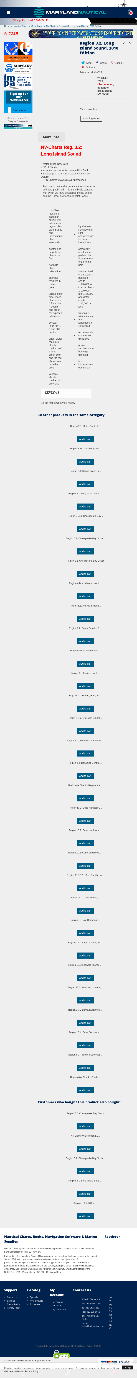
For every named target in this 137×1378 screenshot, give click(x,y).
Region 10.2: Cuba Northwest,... (85, 830)
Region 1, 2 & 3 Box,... (85, 1203)
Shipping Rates (91, 118)
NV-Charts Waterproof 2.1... (85, 1135)
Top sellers (34, 1304)
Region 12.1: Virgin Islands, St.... (85, 942)
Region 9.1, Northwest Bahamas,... (85, 740)
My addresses (59, 1309)
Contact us (11, 1297)
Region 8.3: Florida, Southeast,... (85, 1054)
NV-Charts (51, 26)
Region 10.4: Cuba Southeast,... (85, 1032)
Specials (33, 1297)
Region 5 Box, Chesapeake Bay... (85, 516)
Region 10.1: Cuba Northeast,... (85, 807)
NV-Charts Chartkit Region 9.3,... (85, 785)
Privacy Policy (13, 1308)
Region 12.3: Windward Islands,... (85, 987)
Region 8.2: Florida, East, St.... (85, 695)
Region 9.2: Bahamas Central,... (85, 763)
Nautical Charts (21, 26)
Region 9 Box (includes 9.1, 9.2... (85, 718)
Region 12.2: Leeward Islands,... (85, 965)
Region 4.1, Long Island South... (85, 493)
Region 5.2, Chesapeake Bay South (85, 560)
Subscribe (19, 110)
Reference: (85, 72)
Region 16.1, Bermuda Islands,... (85, 1009)
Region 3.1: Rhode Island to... (85, 471)
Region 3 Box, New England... (85, 448)
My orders (57, 1305)
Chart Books (37, 26)
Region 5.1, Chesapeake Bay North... (85, 538)
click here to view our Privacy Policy (21, 1371)
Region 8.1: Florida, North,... (85, 673)
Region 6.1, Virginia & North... (85, 605)
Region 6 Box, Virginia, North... (85, 583)
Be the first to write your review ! (59, 402)
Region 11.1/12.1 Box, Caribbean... (85, 875)
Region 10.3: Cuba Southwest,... (85, 852)
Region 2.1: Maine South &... (85, 426)
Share (101, 62)
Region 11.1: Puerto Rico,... (85, 897)
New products (36, 1301)
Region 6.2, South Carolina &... (85, 628)
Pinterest (88, 67)
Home (7, 26)
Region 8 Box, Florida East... (85, 650)
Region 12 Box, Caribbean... (85, 920)
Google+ (117, 62)
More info (51, 137)
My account (58, 1302)
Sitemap (10, 1301)
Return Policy (13, 1304)
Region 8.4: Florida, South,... (85, 1077)
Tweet (86, 62)
